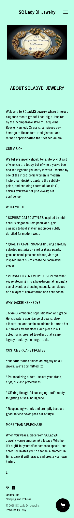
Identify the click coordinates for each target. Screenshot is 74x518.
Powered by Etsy (16, 510)
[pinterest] (7, 488)
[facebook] (13, 488)
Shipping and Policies (18, 499)
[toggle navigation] (65, 12)
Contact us (12, 495)
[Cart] (63, 505)
